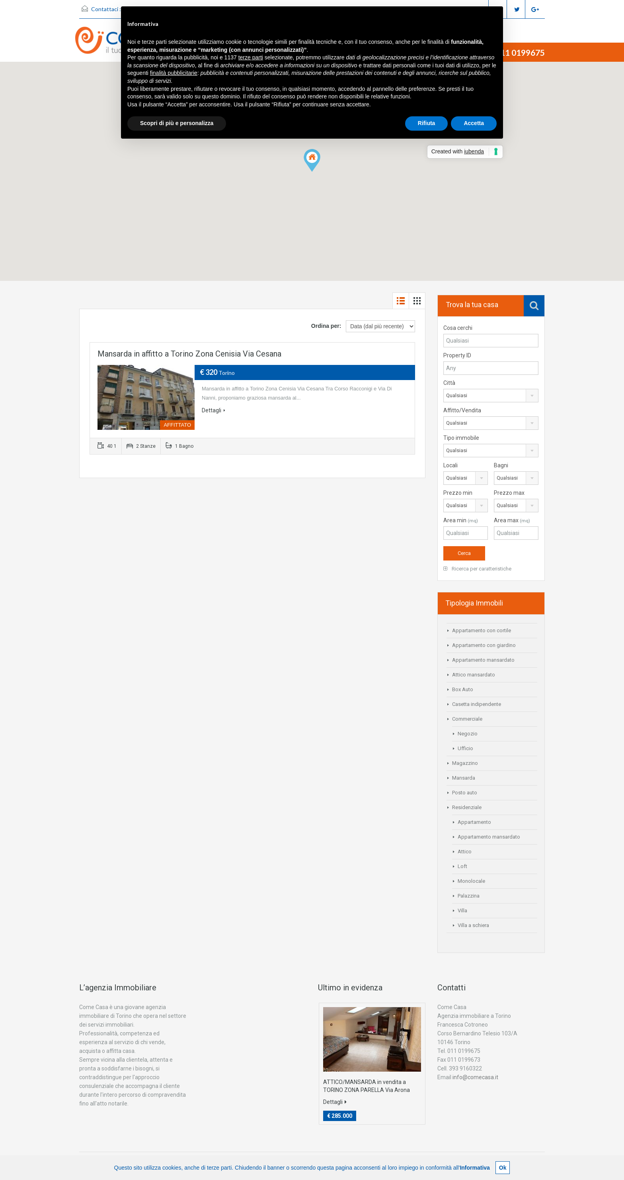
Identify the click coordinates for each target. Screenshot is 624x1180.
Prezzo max (509, 493)
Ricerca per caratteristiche (477, 569)
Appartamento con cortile (481, 630)
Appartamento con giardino (484, 645)
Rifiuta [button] (426, 123)
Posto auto (464, 793)
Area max (512, 520)
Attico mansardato (473, 675)
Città (449, 383)
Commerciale (467, 719)
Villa (462, 910)
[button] (312, 160)
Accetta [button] (474, 123)
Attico (465, 852)
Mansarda (463, 778)
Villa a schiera (473, 925)
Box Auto (462, 689)
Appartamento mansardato (483, 660)
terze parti (250, 57)
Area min (460, 520)
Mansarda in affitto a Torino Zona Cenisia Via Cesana (189, 354)
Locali (450, 465)
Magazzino (465, 763)
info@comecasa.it (475, 1077)
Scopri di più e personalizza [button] (176, 123)
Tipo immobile (461, 438)
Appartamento (474, 822)
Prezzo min (457, 493)
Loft (462, 866)
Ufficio (465, 748)
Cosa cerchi (457, 328)
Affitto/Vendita (462, 410)
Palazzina (469, 896)
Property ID (457, 355)
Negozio (468, 734)
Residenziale (467, 807)
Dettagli (213, 410)
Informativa (474, 1167)
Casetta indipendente (476, 704)
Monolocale (471, 881)
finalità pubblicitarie (173, 73)
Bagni (501, 465)
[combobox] (490, 395)
